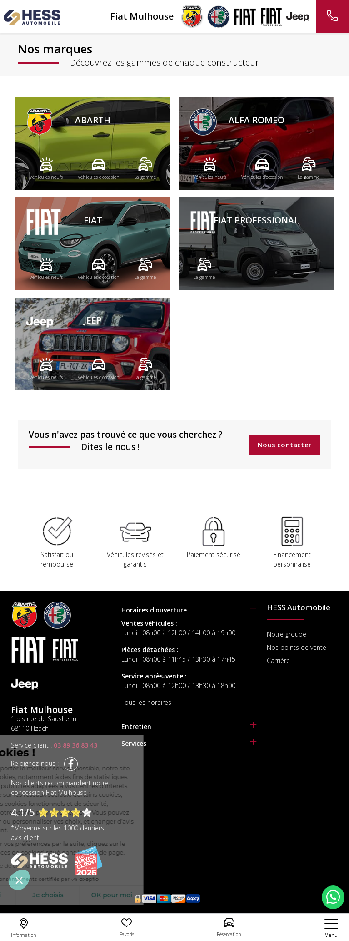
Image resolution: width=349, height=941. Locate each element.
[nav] (331, 928)
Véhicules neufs (46, 168)
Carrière (278, 660)
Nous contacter (284, 444)
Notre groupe (286, 634)
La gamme (145, 168)
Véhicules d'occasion (99, 168)
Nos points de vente (296, 647)
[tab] (189, 610)
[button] (19, 880)
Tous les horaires (146, 702)
